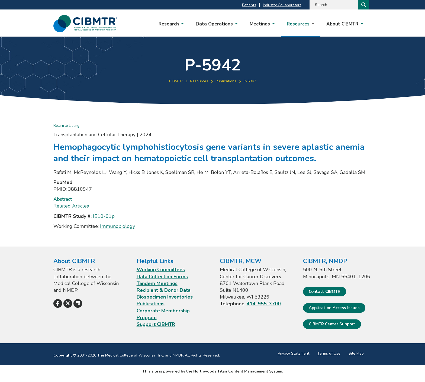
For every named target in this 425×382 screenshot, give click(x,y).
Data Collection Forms (162, 276)
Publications (225, 81)
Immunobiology (117, 226)
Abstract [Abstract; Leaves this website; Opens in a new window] (62, 199)
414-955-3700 (264, 303)
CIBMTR (176, 81)
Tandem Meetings (157, 283)
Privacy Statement (293, 353)
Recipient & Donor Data (164, 290)
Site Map (356, 353)
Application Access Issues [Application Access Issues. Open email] (334, 307)
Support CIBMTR (156, 324)
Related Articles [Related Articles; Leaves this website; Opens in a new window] (71, 206)
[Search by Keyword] (333, 4)
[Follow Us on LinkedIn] (77, 303)
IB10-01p (104, 216)
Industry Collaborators (282, 5)
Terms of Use (328, 353)
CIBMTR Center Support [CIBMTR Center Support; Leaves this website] (332, 324)
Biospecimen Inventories (165, 297)
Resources (199, 81)
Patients (249, 5)
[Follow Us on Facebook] (57, 303)
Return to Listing (66, 125)
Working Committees (161, 269)
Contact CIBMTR (324, 291)
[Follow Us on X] (67, 303)
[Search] (363, 4)
